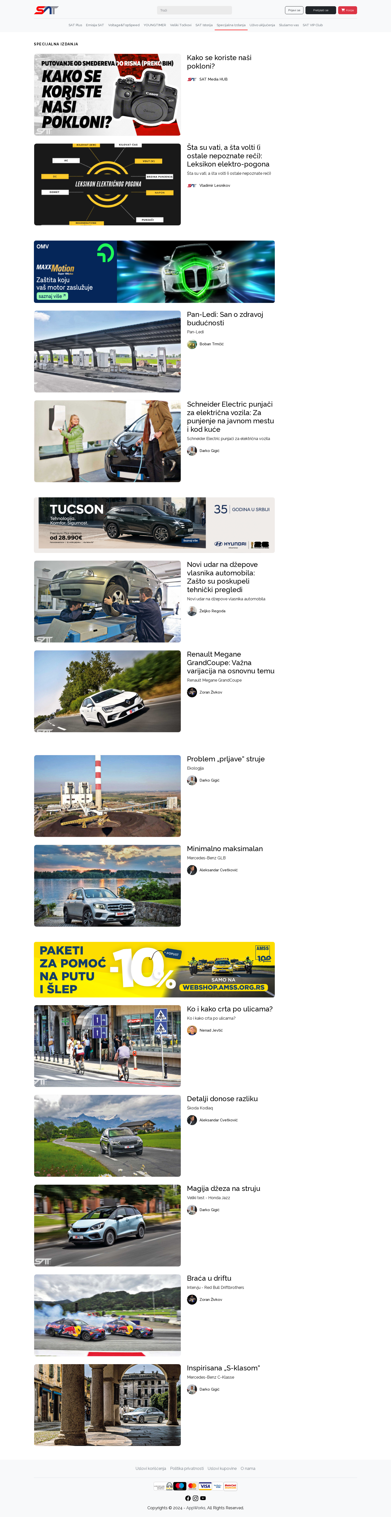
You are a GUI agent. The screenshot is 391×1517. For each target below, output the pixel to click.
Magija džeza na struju (223, 1188)
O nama (248, 1468)
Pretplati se (320, 10)
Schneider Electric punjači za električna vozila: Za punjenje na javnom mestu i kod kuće (230, 417)
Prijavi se (294, 10)
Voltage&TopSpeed (124, 25)
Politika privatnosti (187, 1468)
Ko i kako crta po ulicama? (230, 1009)
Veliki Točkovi (181, 25)
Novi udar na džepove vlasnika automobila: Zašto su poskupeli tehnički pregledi (222, 577)
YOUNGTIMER (155, 25)
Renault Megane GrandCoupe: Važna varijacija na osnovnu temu (231, 662)
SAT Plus (75, 25)
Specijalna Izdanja (231, 25)
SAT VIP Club (313, 25)
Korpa (347, 10)
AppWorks (195, 1508)
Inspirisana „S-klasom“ (223, 1368)
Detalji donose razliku (222, 1099)
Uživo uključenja (262, 25)
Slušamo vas (289, 25)
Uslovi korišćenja (151, 1468)
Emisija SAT (95, 25)
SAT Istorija (204, 25)
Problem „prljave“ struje (226, 759)
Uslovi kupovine (222, 1468)
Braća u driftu (209, 1278)
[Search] (194, 10)
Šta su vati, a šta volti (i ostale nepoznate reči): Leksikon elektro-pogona (228, 155)
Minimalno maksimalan (225, 849)
